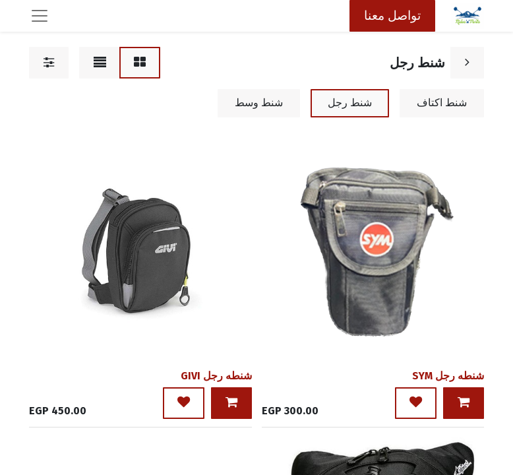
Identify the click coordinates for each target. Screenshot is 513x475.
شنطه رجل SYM (448, 375)
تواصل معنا (392, 15)
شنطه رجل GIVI (216, 375)
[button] (463, 403)
